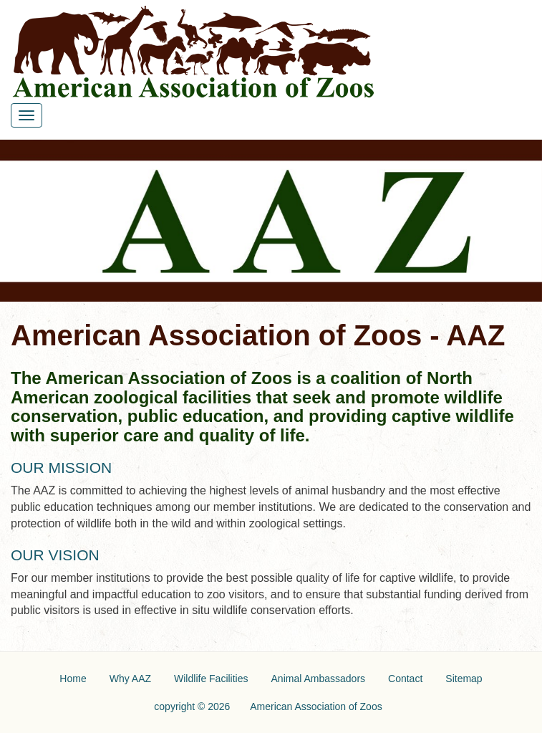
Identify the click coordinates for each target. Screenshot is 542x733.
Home (72, 678)
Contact (405, 678)
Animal (318, 678)
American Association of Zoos (316, 706)
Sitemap (463, 678)
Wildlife (211, 678)
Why (130, 678)
